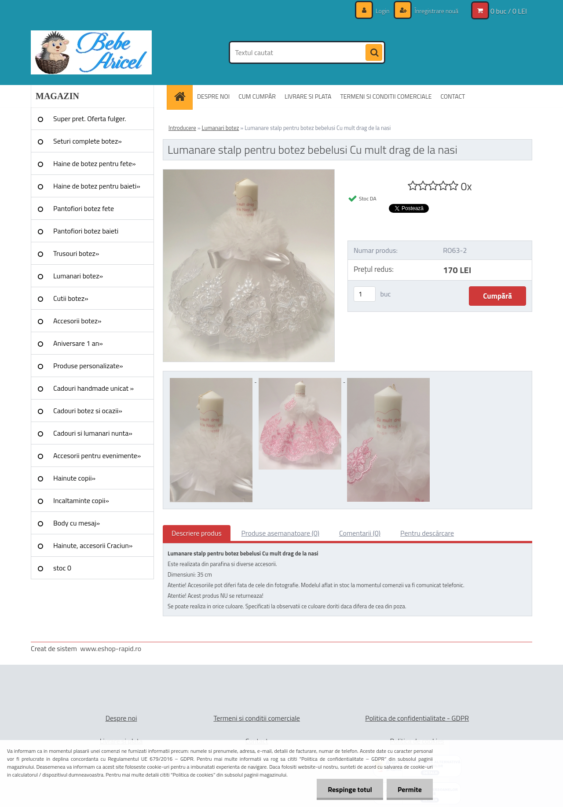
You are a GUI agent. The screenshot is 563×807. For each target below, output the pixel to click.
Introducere (182, 127)
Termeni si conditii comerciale (256, 718)
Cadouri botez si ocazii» (87, 410)
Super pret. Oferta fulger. (89, 118)
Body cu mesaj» (76, 523)
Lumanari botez (220, 127)
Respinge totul (350, 789)
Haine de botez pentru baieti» (96, 186)
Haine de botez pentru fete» (94, 163)
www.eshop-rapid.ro (110, 648)
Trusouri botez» (76, 253)
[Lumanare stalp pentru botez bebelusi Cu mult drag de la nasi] (248, 173)
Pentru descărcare (427, 533)
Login (382, 10)
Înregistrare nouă (435, 10)
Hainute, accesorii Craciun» (92, 545)
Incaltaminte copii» (81, 500)
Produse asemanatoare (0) (280, 533)
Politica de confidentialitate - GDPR (417, 718)
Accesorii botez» (77, 320)
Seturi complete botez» (87, 141)
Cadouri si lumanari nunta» (92, 433)
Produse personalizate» (88, 365)
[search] (374, 52)
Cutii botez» (70, 298)
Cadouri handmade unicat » (93, 388)
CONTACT (452, 96)
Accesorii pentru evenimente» (97, 455)
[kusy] (365, 294)
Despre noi (121, 718)
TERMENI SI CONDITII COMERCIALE (385, 96)
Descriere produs (197, 533)
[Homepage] (182, 96)
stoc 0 (62, 568)
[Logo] (91, 52)
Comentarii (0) (359, 533)
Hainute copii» (74, 478)
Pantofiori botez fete (83, 208)
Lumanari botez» (78, 275)
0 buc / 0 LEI (508, 11)
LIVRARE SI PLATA (308, 96)
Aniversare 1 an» (78, 343)
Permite (410, 789)
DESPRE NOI (213, 96)
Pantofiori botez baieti (85, 231)
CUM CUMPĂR (257, 96)
